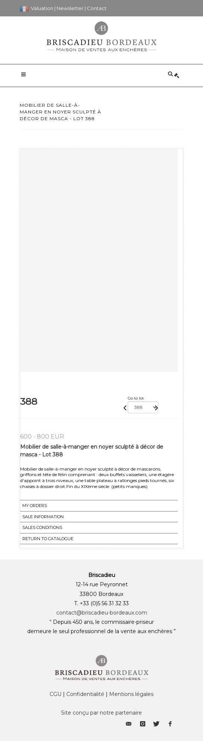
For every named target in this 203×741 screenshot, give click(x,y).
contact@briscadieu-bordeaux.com (101, 612)
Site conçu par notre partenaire (101, 712)
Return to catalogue (47, 538)
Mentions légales (131, 694)
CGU (55, 694)
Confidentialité (85, 694)
